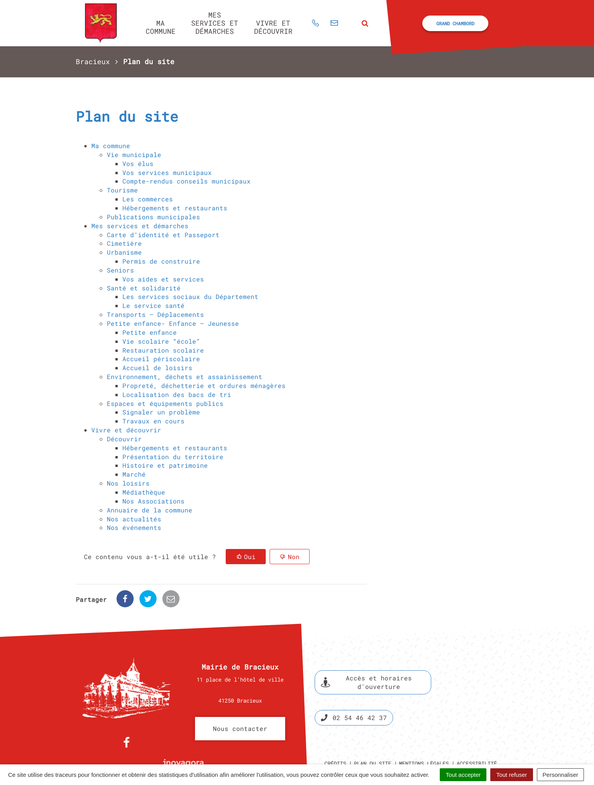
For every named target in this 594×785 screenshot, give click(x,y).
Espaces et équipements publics (165, 403)
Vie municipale (134, 154)
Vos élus (137, 163)
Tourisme (122, 190)
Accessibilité (476, 736)
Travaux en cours (153, 421)
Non (294, 556)
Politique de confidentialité (377, 745)
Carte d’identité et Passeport (163, 235)
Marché (134, 474)
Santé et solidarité (144, 288)
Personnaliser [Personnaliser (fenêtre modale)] (560, 774)
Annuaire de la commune (149, 510)
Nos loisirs (128, 483)
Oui (250, 556)
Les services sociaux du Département (190, 296)
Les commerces (147, 199)
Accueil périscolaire (161, 359)
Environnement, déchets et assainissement (184, 376)
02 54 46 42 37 (354, 690)
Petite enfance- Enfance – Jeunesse (173, 323)
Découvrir (124, 439)
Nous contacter (240, 701)
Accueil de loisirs (157, 368)
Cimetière (124, 243)
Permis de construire (161, 261)
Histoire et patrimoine (165, 465)
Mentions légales (424, 736)
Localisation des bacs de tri (176, 394)
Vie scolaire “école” (161, 341)
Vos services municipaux (167, 172)
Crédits (335, 736)
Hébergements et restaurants (174, 208)
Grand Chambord (455, 23)
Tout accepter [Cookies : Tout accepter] (463, 774)
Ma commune (161, 27)
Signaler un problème (161, 412)
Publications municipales (153, 217)
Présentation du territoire (172, 457)
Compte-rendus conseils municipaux (186, 181)
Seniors (120, 270)
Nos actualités (134, 519)
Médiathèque (143, 492)
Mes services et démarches (214, 22)
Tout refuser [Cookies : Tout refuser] (511, 774)
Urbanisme (124, 252)
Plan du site (372, 736)
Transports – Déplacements (155, 314)
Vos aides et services (163, 279)
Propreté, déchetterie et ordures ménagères (204, 385)
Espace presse (486, 670)
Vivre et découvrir (273, 27)
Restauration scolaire (163, 350)
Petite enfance (149, 332)
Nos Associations (153, 501)
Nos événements (134, 527)
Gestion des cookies (458, 745)
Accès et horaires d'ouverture (366, 655)
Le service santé (153, 305)
